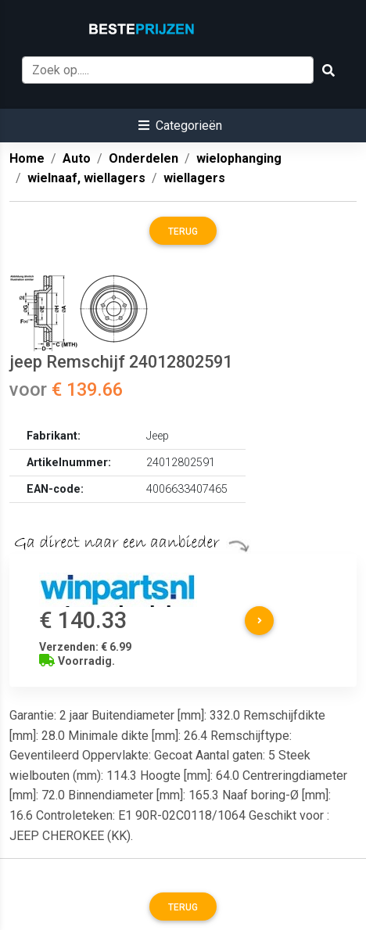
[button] (180, 125)
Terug (183, 231)
